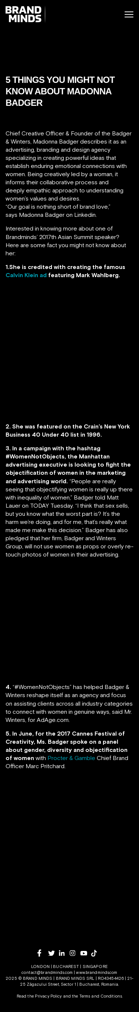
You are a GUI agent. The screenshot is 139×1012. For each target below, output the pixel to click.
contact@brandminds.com (47, 972)
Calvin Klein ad (26, 275)
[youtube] (85, 953)
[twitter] (53, 953)
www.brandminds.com (96, 972)
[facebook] (42, 952)
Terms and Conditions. (101, 996)
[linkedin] (64, 953)
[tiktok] (96, 953)
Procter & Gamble (71, 757)
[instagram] (75, 953)
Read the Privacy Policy (39, 996)
